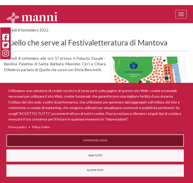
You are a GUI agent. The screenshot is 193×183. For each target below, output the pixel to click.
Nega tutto (95, 155)
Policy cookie (41, 127)
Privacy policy (17, 127)
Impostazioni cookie (95, 140)
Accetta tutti (95, 170)
